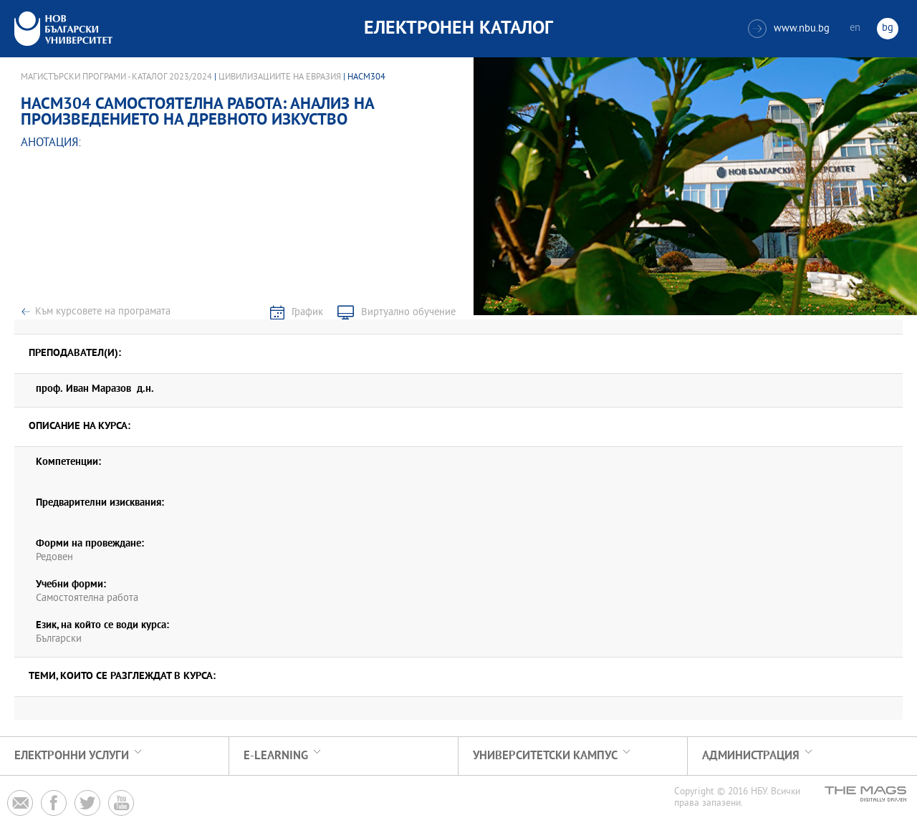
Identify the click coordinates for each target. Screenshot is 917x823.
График (307, 312)
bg (887, 28)
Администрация (751, 756)
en (855, 28)
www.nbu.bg (789, 28)
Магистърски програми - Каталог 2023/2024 (116, 77)
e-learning (276, 756)
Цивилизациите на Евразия (280, 77)
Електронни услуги (71, 756)
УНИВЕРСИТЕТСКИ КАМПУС (545, 756)
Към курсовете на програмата (103, 312)
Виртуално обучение (408, 312)
